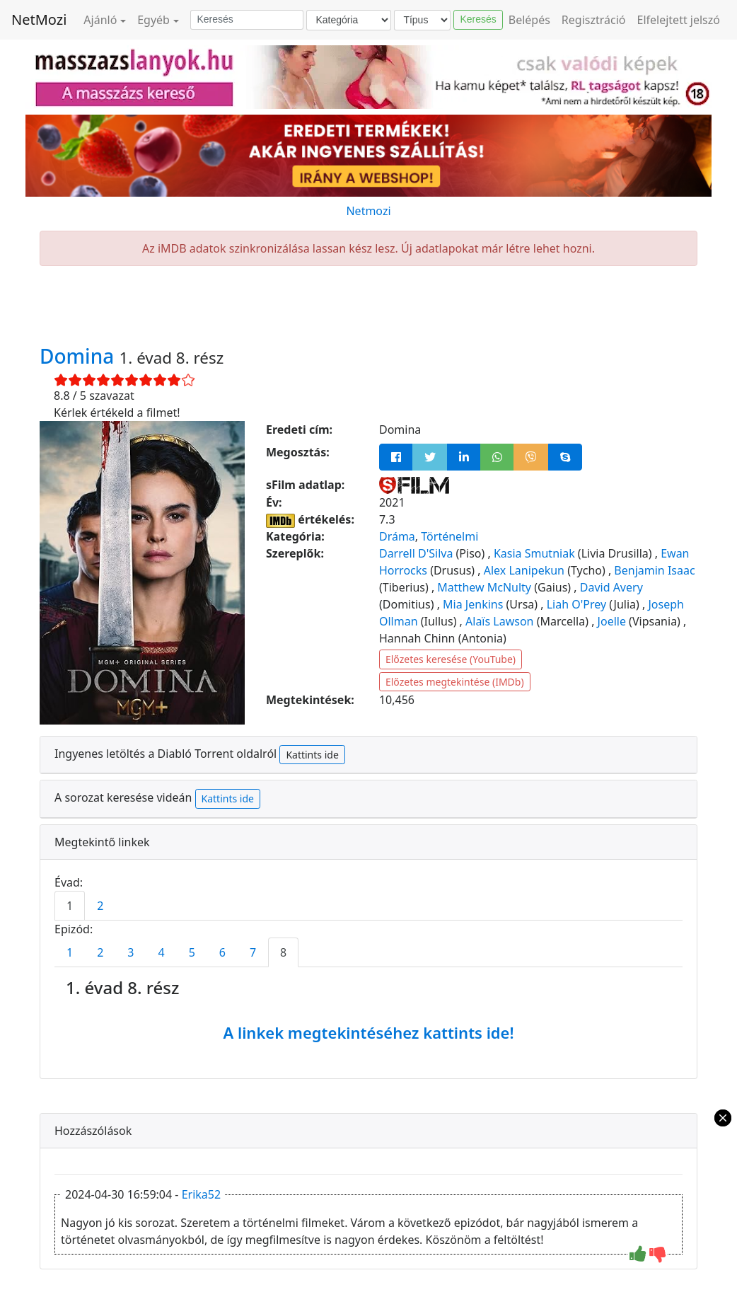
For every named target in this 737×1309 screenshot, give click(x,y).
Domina (80, 355)
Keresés (478, 19)
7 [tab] (253, 952)
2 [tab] (100, 905)
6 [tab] (222, 952)
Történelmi (449, 536)
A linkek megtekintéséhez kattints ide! (368, 1032)
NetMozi (38, 19)
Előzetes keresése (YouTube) (450, 659)
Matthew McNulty (484, 587)
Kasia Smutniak (534, 553)
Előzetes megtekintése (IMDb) (454, 681)
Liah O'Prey (576, 604)
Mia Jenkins (473, 604)
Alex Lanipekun (524, 570)
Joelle (612, 621)
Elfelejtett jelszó (679, 20)
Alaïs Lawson (499, 621)
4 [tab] (161, 952)
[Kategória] (348, 20)
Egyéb (153, 20)
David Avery (611, 587)
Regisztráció (594, 20)
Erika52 (201, 1194)
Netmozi (368, 211)
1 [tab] (69, 905)
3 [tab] (130, 952)
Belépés (529, 20)
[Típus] (422, 20)
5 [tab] (192, 952)
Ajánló (100, 20)
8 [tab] (283, 952)
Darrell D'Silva (416, 553)
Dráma (397, 536)
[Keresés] (246, 20)
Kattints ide (312, 754)
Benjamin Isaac (654, 570)
